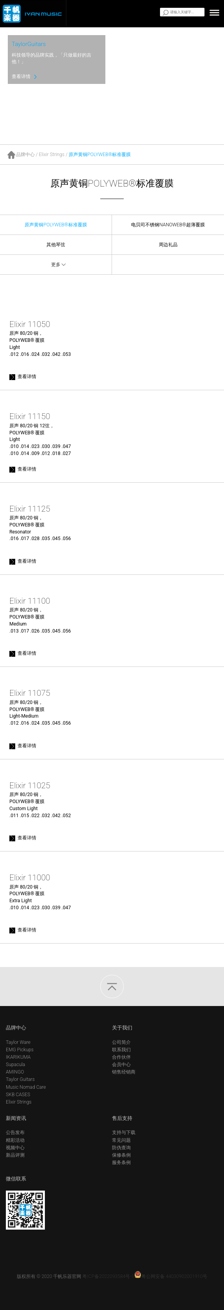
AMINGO (15, 1072)
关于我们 (122, 1028)
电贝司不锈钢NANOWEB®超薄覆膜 (167, 225)
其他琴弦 (55, 244)
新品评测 (15, 1155)
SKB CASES (18, 1094)
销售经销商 (123, 1072)
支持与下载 (123, 1132)
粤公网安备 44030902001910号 (171, 1276)
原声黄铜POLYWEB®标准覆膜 (100, 154)
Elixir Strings (52, 154)
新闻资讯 (16, 1118)
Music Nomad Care (26, 1087)
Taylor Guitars (20, 1079)
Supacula (15, 1064)
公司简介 (121, 1042)
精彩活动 (15, 1140)
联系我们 (121, 1049)
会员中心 (121, 1064)
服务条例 (121, 1162)
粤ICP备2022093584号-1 (108, 1276)
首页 (11, 154)
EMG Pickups (20, 1049)
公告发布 (15, 1132)
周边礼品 (168, 244)
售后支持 (122, 1118)
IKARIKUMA (18, 1057)
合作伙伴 (121, 1057)
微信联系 (16, 1179)
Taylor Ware (18, 1042)
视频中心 (15, 1147)
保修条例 (121, 1155)
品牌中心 (25, 154)
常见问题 (121, 1140)
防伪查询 (121, 1147)
